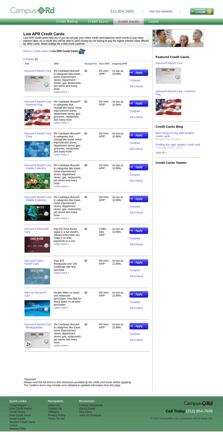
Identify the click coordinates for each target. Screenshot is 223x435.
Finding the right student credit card (178, 144)
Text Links (85, 411)
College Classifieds (91, 405)
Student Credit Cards (22, 422)
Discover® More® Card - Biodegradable (38, 326)
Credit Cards (128, 21)
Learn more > (61, 92)
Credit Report (18, 405)
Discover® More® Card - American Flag (38, 103)
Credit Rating (67, 21)
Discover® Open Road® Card (34, 262)
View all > (161, 152)
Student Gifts (18, 428)
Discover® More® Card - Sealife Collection (38, 167)
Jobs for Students (90, 415)
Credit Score (98, 21)
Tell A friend (136, 86)
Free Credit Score (20, 415)
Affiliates (53, 411)
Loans (154, 21)
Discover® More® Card (38, 70)
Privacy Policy (57, 415)
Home (26, 51)
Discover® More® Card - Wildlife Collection (38, 199)
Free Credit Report (21, 408)
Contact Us (55, 408)
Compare (28, 59)
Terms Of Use (56, 418)
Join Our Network (160, 11)
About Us (54, 405)
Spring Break (87, 408)
